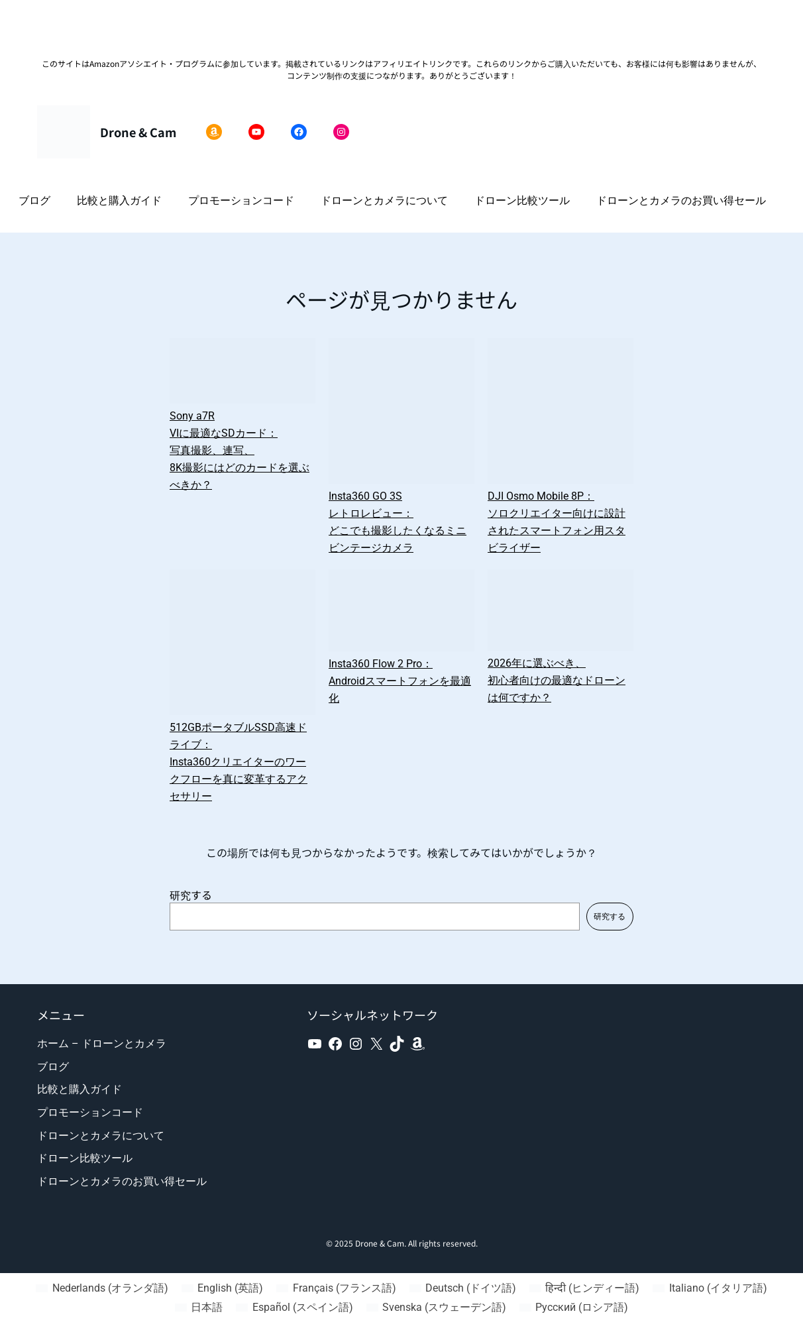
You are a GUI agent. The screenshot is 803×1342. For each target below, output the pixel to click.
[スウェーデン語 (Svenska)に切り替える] (436, 1307)
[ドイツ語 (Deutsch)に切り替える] (463, 1288)
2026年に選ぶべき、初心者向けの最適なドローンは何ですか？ (556, 680)
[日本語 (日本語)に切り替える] (198, 1307)
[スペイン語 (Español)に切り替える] (294, 1307)
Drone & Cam (138, 131)
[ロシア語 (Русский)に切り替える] (574, 1307)
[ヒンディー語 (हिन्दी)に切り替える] (584, 1288)
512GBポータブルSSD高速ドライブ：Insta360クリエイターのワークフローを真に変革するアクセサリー (238, 762)
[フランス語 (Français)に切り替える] (336, 1288)
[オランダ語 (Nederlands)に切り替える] (101, 1288)
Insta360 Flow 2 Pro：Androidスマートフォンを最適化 (400, 680)
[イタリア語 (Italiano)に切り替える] (709, 1288)
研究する (191, 895)
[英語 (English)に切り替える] (222, 1288)
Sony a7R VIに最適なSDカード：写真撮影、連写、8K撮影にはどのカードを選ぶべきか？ (239, 450)
